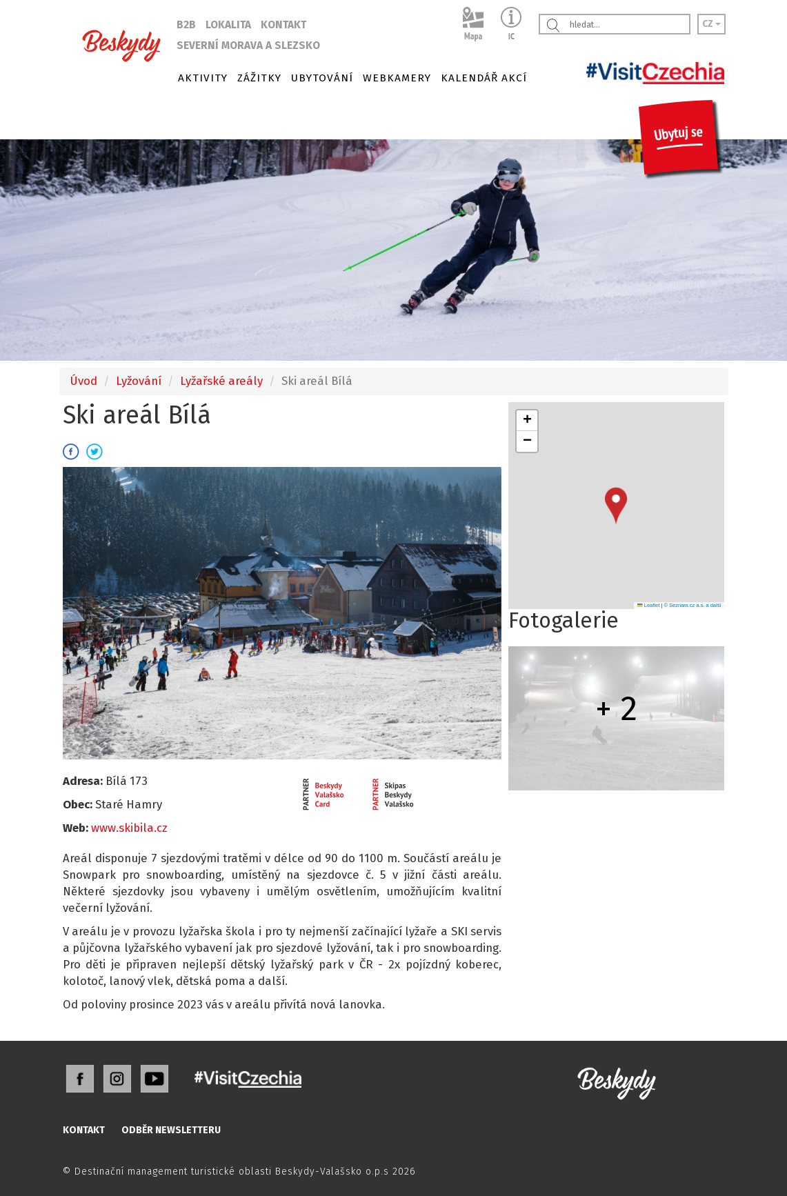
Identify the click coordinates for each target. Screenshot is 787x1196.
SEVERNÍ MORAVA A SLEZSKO (248, 45)
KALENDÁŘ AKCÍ (484, 78)
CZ (711, 24)
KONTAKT (283, 25)
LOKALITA (228, 25)
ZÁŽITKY (259, 78)
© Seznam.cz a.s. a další (692, 605)
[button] (616, 506)
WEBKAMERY (397, 78)
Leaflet (648, 605)
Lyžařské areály (221, 381)
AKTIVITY (203, 78)
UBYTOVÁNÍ (322, 78)
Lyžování (138, 381)
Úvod (83, 381)
